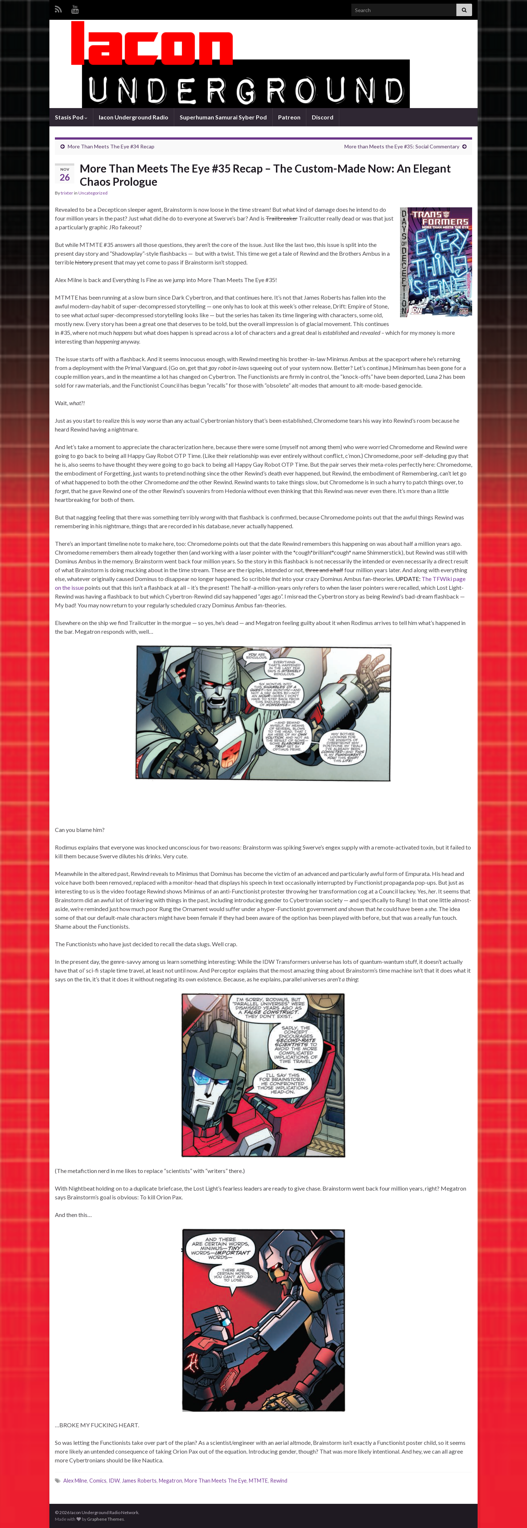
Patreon (289, 117)
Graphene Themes (105, 1519)
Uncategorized (93, 193)
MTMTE (258, 1480)
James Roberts (139, 1480)
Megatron (170, 1480)
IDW (114, 1480)
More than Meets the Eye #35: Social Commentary (401, 146)
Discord (322, 117)
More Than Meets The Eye (215, 1480)
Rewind (278, 1480)
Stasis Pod (71, 117)
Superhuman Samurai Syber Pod (223, 117)
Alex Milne (75, 1480)
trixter (67, 193)
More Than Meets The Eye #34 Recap (111, 146)
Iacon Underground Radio (133, 117)
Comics (97, 1480)
